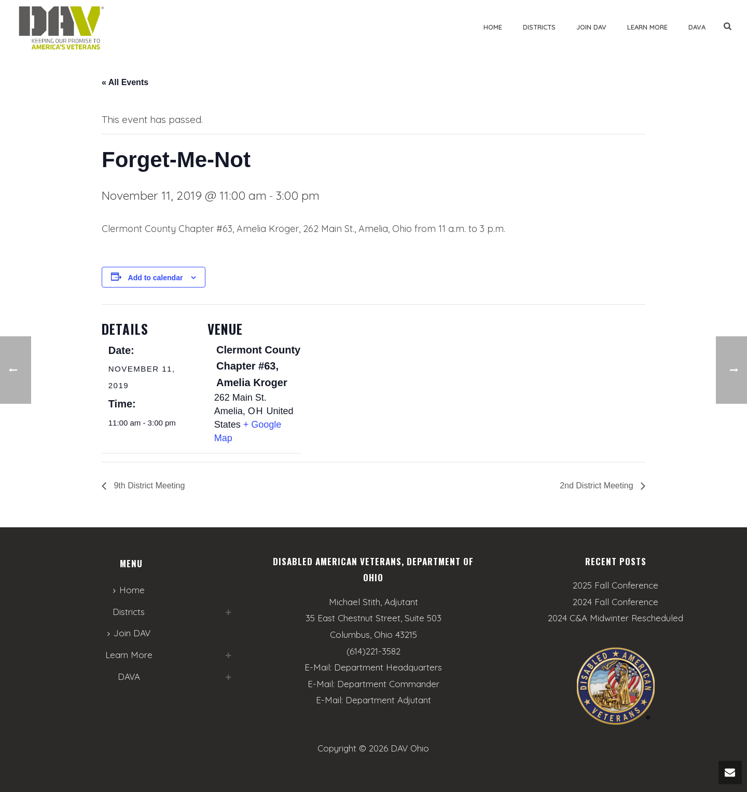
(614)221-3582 (373, 651)
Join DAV (591, 27)
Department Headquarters (388, 667)
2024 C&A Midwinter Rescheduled (615, 618)
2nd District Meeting (597, 485)
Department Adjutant (388, 699)
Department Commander (388, 683)
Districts (539, 27)
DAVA (697, 27)
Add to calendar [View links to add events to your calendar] (155, 278)
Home (492, 27)
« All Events (125, 82)
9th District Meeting (148, 485)
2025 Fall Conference (615, 585)
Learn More (647, 27)
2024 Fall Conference (615, 602)
